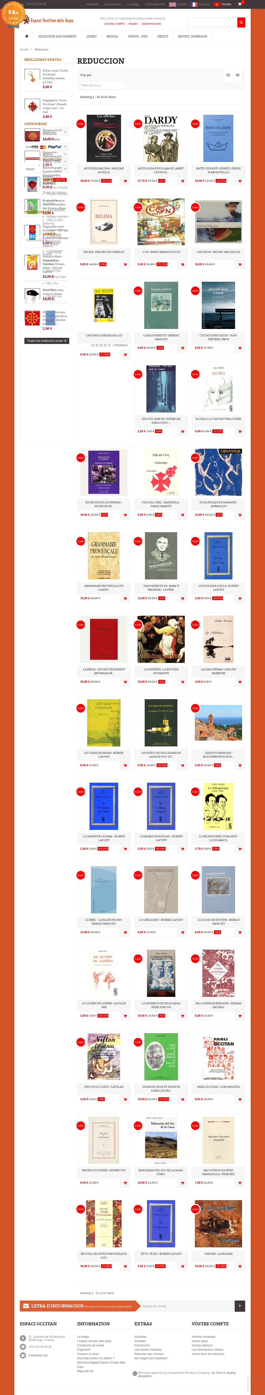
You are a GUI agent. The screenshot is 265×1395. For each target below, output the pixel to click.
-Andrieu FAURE (38, 489)
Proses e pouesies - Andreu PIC (104, 1170)
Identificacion (151, 24)
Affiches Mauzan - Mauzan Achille (104, 170)
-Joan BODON (37, 508)
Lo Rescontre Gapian (40, 610)
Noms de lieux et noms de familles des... (161, 1089)
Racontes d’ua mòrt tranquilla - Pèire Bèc (218, 1172)
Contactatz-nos (155, 4)
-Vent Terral (34, 579)
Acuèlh (24, 49)
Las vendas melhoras (148, 1349)
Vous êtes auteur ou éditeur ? (96, 1358)
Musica (112, 36)
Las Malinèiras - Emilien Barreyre (218, 671)
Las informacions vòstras (207, 1349)
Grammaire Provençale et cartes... (103, 588)
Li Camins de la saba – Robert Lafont (104, 838)
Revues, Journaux (192, 36)
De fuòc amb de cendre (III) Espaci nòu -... (161, 421)
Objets (162, 36)
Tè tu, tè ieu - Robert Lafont (161, 1254)
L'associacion (112, 4)
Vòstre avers (200, 1341)
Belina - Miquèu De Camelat (104, 252)
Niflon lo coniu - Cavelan (104, 1087)
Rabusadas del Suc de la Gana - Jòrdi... (161, 1172)
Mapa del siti (85, 1371)
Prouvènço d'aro (37, 629)
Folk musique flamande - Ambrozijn (218, 504)
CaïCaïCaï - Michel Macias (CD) (218, 252)
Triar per (85, 75)
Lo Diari (32, 642)
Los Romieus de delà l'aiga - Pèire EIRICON (161, 1005)
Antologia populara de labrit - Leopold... (161, 170)
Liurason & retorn (88, 1354)
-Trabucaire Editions (40, 573)
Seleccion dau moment (57, 36)
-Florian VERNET (38, 496)
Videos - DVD (138, 36)
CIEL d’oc (33, 636)
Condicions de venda (90, 1345)
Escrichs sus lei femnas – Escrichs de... (103, 504)
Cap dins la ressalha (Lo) (104, 335)
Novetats (140, 1341)
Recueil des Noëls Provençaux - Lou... (104, 1256)
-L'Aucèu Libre (36, 560)
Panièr (132, 24)
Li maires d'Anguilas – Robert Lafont (161, 838)
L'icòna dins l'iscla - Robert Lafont (218, 588)
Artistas (33, 480)
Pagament (83, 1349)
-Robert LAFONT (38, 515)
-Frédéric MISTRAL (40, 502)
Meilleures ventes (42, 59)
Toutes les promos (36, 466)
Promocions (141, 1345)
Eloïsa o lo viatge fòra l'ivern (218, 419)
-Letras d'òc (35, 566)
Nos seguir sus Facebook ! (151, 1358)
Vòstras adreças (202, 1345)
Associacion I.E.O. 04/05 (42, 604)
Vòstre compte (114, 24)
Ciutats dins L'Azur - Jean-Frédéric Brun (218, 337)
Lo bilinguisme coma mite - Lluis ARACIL (218, 838)
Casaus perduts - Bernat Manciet (161, 337)
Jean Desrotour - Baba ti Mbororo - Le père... (161, 588)
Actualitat (92, 4)
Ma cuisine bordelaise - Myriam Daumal (218, 1005)
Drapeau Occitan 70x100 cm (54, 133)
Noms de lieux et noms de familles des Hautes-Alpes (54, 205)
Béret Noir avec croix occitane (53, 293)
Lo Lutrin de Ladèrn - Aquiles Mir (104, 1005)
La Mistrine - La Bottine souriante (161, 671)
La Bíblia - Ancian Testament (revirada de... (104, 671)
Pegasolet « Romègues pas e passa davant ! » (53, 157)
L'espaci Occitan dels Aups (94, 1341)
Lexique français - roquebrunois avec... (218, 755)
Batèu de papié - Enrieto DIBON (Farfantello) (52, 445)
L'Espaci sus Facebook (42, 649)
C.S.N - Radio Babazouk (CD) (161, 252)
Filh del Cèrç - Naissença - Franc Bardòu (161, 504)
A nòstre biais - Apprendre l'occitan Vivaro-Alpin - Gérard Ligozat (54, 265)
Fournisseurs (37, 545)
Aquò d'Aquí (35, 623)
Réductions (36, 431)
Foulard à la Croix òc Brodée (55, 181)
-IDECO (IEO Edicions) (42, 554)
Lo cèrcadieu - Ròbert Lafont (161, 920)
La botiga (133, 4)
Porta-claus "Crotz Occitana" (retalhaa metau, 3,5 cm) (55, 77)
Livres (91, 36)
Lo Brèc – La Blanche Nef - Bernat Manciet (104, 922)
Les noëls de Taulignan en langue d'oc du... (161, 755)
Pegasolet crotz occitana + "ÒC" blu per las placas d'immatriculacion (55, 233)
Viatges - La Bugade (218, 1254)
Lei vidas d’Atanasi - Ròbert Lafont (104, 755)
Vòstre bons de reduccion (208, 1354)
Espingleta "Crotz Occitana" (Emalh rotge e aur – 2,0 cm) (55, 107)
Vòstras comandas (203, 1336)
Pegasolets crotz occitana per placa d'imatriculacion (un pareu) (55, 319)
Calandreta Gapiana (40, 617)
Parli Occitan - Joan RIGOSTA (218, 1087)
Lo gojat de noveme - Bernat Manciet (218, 922)
